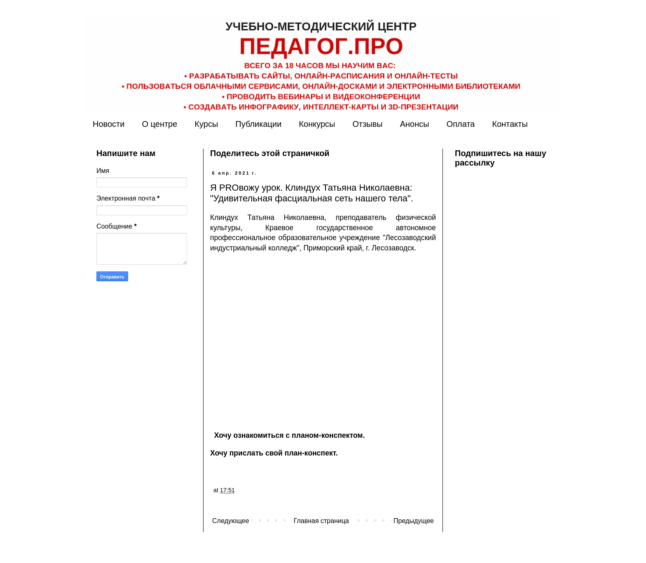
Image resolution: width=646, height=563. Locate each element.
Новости (108, 123)
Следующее (230, 520)
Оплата (461, 123)
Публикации (258, 123)
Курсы (206, 123)
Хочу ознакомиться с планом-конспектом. (289, 435)
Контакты (509, 123)
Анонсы (414, 123)
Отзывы (367, 123)
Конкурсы (317, 123)
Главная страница (321, 520)
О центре (159, 123)
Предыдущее (413, 520)
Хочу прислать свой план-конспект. (274, 453)
